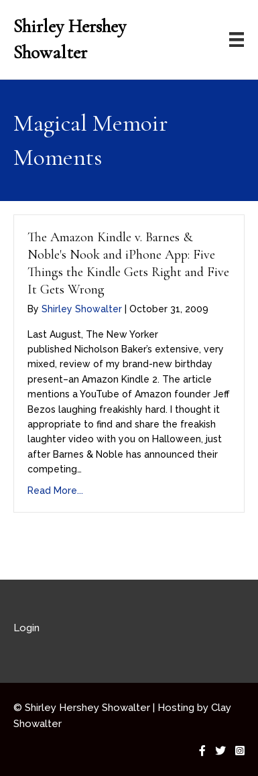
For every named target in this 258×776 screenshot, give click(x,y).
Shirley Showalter (82, 309)
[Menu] (236, 39)
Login (26, 628)
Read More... (55, 490)
